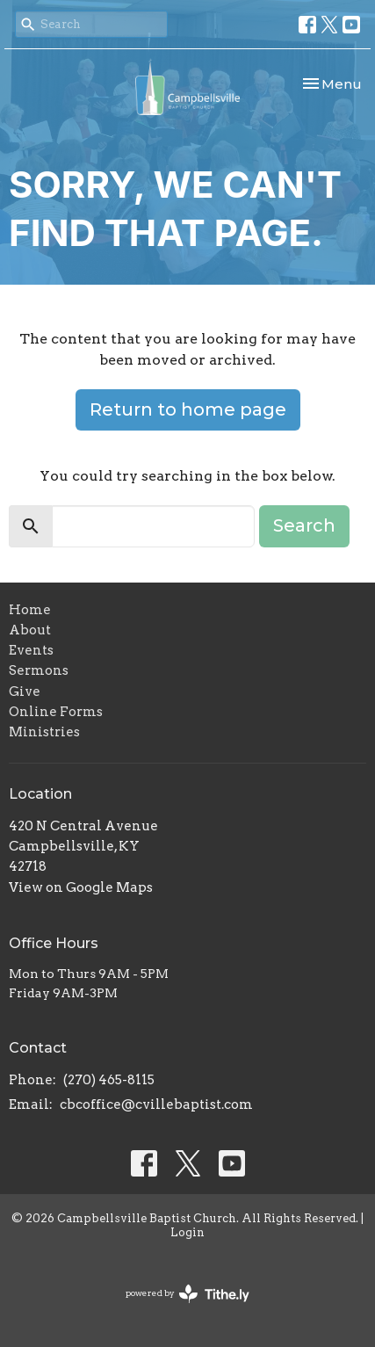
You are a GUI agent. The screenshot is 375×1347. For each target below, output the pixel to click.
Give (24, 691)
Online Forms (56, 712)
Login (187, 1232)
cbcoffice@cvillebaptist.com (156, 1104)
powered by (187, 1293)
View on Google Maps (81, 887)
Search (304, 525)
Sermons (39, 670)
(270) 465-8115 (109, 1080)
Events (31, 650)
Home (30, 610)
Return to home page (188, 409)
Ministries (44, 732)
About (30, 630)
